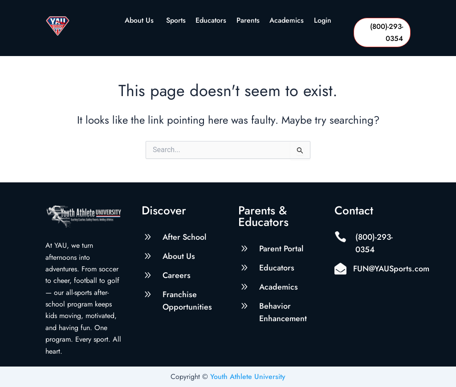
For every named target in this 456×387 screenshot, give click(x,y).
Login (322, 21)
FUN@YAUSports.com (391, 268)
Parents (248, 21)
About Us (140, 21)
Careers (177, 275)
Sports (176, 21)
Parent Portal (281, 248)
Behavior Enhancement (283, 312)
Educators (210, 21)
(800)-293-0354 (386, 32)
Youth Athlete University (247, 376)
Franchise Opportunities (187, 301)
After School (184, 237)
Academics (286, 21)
